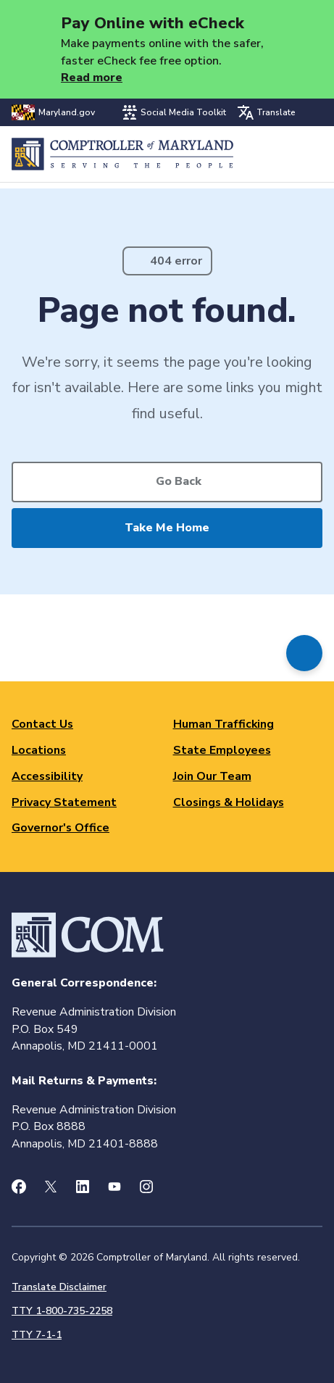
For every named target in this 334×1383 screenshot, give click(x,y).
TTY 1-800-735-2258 (62, 1311)
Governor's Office (60, 828)
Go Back (178, 481)
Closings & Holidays (228, 802)
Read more (91, 77)
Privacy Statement (64, 802)
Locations (39, 750)
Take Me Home (167, 528)
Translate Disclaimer (59, 1287)
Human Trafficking (223, 724)
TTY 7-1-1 (37, 1335)
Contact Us (42, 724)
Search (273, 154)
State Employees (222, 750)
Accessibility (47, 776)
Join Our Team (212, 776)
